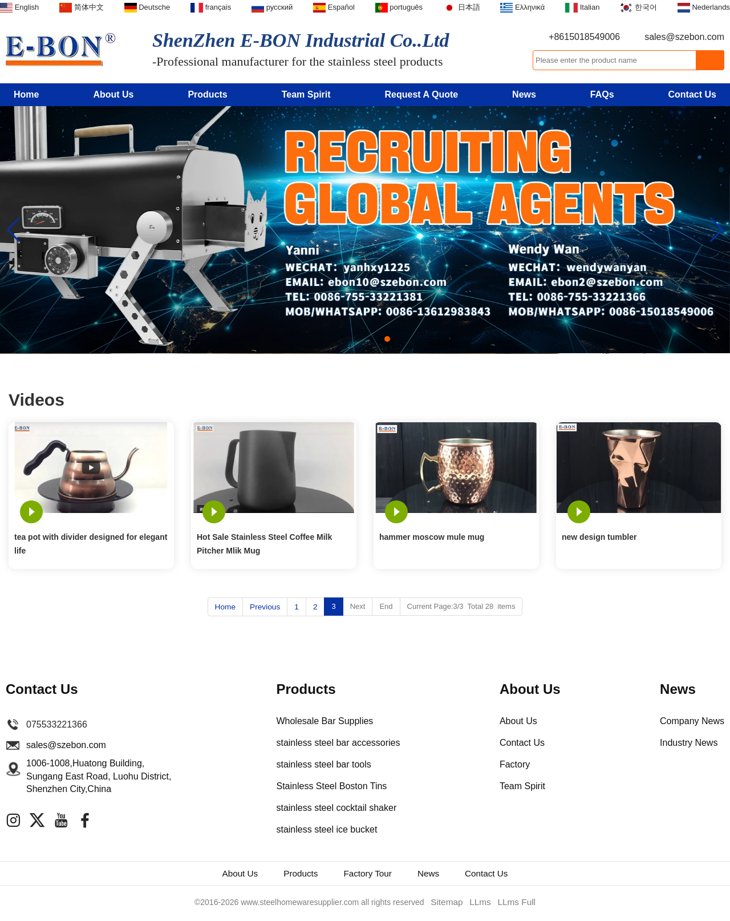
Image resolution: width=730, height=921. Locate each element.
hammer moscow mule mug (431, 537)
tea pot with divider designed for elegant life (90, 543)
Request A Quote (422, 94)
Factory (515, 764)
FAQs (602, 94)
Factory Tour (370, 874)
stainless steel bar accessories (338, 742)
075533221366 (56, 724)
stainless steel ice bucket (326, 829)
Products (207, 94)
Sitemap (449, 904)
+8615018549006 (584, 37)
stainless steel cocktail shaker (336, 807)
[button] (343, 339)
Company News (692, 720)
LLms (480, 904)
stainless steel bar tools (323, 764)
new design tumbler (599, 537)
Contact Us (692, 94)
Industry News (688, 742)
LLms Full (514, 904)
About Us (113, 94)
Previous (264, 606)
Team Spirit (306, 94)
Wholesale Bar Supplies (324, 720)
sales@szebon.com (684, 37)
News (524, 94)
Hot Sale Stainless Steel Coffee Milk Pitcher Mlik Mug (264, 543)
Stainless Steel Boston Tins (331, 785)
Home (26, 94)
